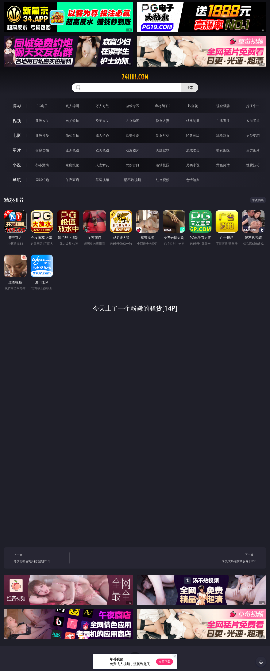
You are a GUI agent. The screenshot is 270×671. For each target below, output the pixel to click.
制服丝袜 (162, 135)
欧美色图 (102, 150)
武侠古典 (132, 165)
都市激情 (42, 165)
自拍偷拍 (72, 120)
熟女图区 (223, 150)
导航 (16, 180)
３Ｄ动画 (132, 120)
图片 (16, 150)
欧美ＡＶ (102, 120)
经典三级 (193, 135)
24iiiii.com (135, 77)
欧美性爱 (132, 135)
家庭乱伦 (72, 165)
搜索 (189, 87)
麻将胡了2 (162, 106)
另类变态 (253, 135)
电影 (16, 135)
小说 (16, 165)
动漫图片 (132, 150)
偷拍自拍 (72, 135)
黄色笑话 (223, 165)
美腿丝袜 (162, 150)
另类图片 (253, 150)
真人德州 (72, 106)
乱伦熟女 (223, 135)
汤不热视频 (132, 179)
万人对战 (102, 106)
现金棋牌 (223, 106)
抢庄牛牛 (253, 106)
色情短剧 (193, 179)
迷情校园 (162, 165)
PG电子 (42, 106)
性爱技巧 (253, 165)
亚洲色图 (72, 150)
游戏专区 (132, 106)
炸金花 (193, 106)
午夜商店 (72, 179)
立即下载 (164, 662)
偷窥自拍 (42, 150)
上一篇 (40, 558)
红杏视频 (162, 179)
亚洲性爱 (42, 135)
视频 (16, 120)
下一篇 (229, 558)
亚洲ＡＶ (42, 120)
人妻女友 (102, 165)
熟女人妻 (162, 120)
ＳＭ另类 (253, 120)
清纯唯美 (193, 150)
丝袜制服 (193, 120)
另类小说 (193, 165)
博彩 (16, 106)
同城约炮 (42, 179)
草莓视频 (102, 179)
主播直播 (223, 120)
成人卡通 (102, 135)
